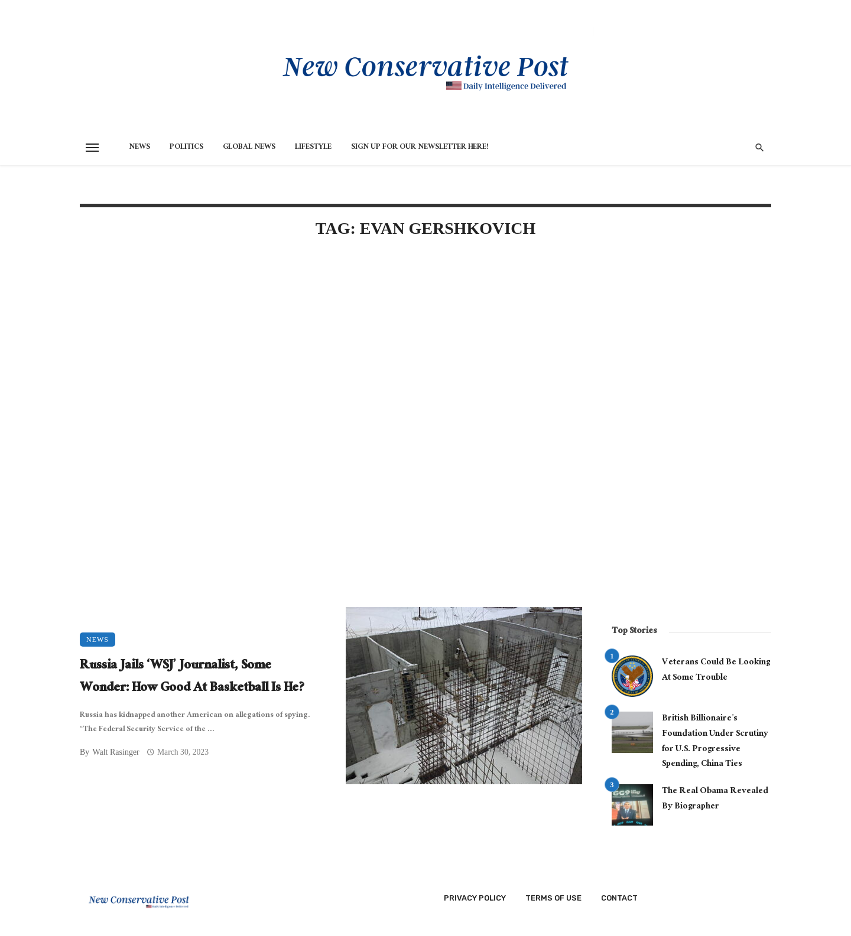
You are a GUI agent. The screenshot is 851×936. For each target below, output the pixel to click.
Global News (249, 147)
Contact (619, 897)
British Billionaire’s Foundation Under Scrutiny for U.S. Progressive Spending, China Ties (715, 742)
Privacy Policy (475, 897)
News (139, 147)
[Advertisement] (331, 349)
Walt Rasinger (115, 752)
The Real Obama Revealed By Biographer (715, 799)
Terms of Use (553, 897)
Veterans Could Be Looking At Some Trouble (716, 670)
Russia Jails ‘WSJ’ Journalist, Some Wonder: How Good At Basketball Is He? (192, 677)
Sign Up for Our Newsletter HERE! (420, 147)
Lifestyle (313, 147)
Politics (186, 147)
